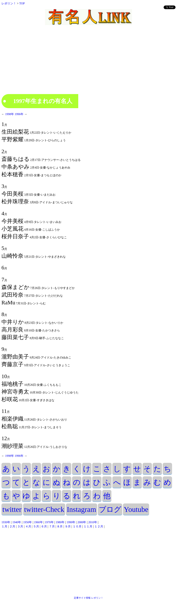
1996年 (18, 114)
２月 (12, 526)
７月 (52, 526)
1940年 (16, 522)
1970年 (49, 522)
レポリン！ (8, 3)
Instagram (81, 509)
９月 (68, 526)
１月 (4, 526)
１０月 (77, 526)
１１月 (88, 526)
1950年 (27, 522)
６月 (44, 526)
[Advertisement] (88, 62)
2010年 (92, 522)
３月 (20, 526)
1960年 (38, 522)
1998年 (9, 114)
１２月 (98, 526)
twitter (11, 509)
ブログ (110, 509)
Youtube (136, 509)
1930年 (5, 522)
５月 (36, 526)
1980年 (60, 522)
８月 (60, 526)
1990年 (71, 522)
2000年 (81, 522)
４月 (28, 526)
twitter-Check (44, 509)
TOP (22, 3)
